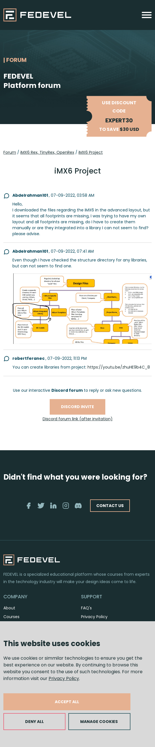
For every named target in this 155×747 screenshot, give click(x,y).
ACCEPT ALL (67, 702)
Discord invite (77, 407)
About (9, 608)
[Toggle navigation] (147, 15)
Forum (9, 152)
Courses (11, 617)
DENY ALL (34, 721)
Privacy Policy (64, 678)
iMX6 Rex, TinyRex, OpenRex (47, 152)
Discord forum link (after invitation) (78, 419)
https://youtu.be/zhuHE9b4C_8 (119, 367)
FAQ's (86, 608)
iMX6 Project (90, 152)
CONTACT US (110, 505)
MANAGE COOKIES (99, 721)
